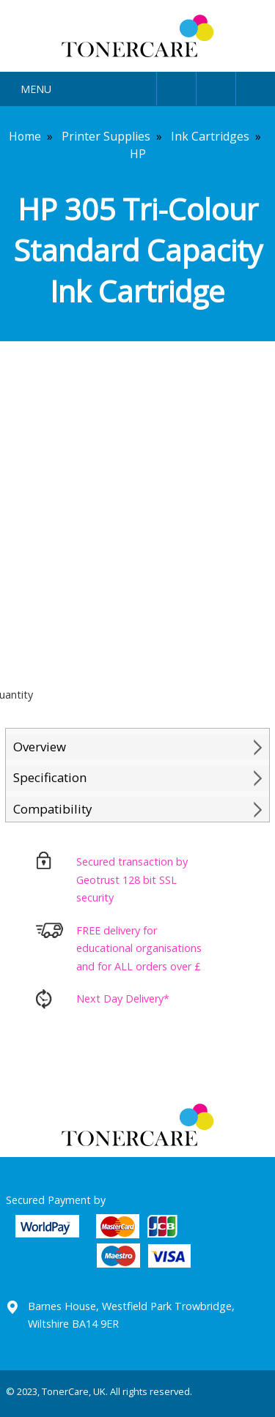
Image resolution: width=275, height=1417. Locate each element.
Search (216, 86)
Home (25, 136)
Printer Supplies (106, 136)
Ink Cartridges (210, 136)
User (176, 86)
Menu (36, 89)
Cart (255, 86)
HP (138, 154)
